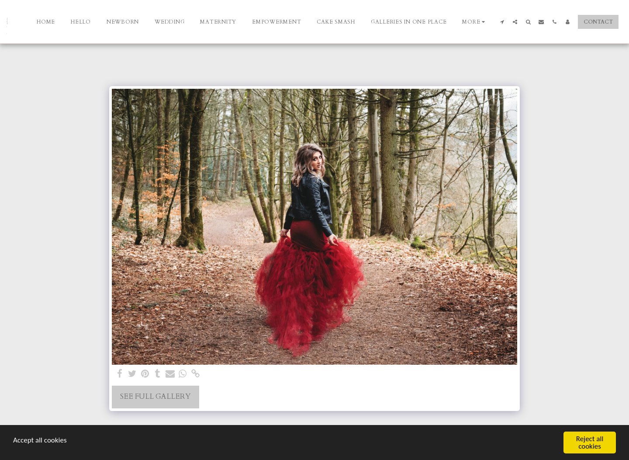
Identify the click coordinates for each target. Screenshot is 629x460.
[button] (502, 21)
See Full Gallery (155, 396)
